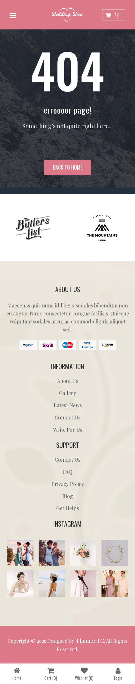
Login (118, 673)
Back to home (67, 167)
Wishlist (84, 673)
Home (16, 673)
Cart (50, 673)
